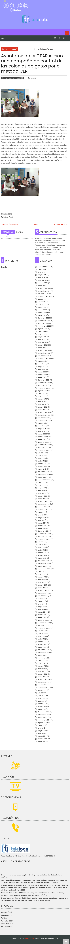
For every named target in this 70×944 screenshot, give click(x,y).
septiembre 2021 (44, 388)
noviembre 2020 (44, 415)
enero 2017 (42, 528)
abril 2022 (41, 369)
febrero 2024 (43, 313)
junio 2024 (42, 304)
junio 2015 (41, 574)
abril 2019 (41, 461)
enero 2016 (42, 558)
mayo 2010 (42, 731)
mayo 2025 (42, 275)
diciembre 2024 (44, 288)
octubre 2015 (42, 566)
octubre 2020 (43, 418)
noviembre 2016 (44, 534)
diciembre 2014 (43, 590)
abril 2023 (41, 339)
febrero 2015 (42, 585)
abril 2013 (41, 639)
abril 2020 (41, 431)
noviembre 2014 (44, 593)
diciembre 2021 (43, 380)
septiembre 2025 (44, 267)
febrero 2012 (42, 674)
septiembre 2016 (44, 539)
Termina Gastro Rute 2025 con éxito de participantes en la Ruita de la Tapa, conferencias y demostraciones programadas (32, 894)
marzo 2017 (42, 523)
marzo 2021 (42, 404)
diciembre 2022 (44, 350)
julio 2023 (41, 331)
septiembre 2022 (44, 358)
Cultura (4, 912)
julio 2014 (41, 601)
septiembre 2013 (44, 628)
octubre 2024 (43, 294)
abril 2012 (41, 669)
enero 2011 (42, 709)
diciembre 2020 (44, 412)
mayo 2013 (42, 636)
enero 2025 (42, 285)
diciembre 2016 (43, 531)
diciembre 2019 (43, 442)
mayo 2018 (42, 488)
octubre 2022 (43, 356)
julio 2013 (41, 631)
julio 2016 (41, 542)
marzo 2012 (42, 671)
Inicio (3, 38)
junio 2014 (41, 604)
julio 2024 (41, 302)
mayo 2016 (42, 547)
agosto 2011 (42, 690)
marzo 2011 (42, 704)
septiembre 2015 (44, 569)
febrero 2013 (42, 644)
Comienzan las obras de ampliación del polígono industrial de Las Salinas (31, 875)
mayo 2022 (42, 366)
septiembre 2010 (44, 720)
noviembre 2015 (44, 563)
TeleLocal (5, 927)
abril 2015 (41, 580)
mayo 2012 (42, 666)
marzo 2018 (42, 493)
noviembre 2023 (44, 321)
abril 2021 (41, 401)
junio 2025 (41, 272)
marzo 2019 (42, 464)
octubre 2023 (43, 323)
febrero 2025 (43, 283)
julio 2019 (41, 453)
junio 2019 (41, 455)
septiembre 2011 (44, 687)
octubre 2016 (42, 536)
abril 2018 (41, 490)
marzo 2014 (42, 612)
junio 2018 (41, 485)
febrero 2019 (42, 466)
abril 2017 (41, 520)
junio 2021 (41, 396)
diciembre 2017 (43, 501)
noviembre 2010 (44, 714)
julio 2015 (41, 571)
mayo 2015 (42, 577)
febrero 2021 (42, 407)
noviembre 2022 (44, 353)
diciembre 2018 (43, 472)
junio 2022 (41, 364)
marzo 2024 (42, 310)
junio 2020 (41, 426)
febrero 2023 (43, 345)
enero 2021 (42, 410)
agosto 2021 (42, 391)
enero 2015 (42, 588)
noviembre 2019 (44, 445)
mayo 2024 (42, 307)
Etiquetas (7, 236)
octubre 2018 (42, 477)
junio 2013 (41, 633)
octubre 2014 (43, 596)
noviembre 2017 (44, 504)
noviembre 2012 (44, 652)
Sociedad (5, 924)
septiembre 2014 (44, 598)
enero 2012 (42, 677)
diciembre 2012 (43, 650)
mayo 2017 (42, 518)
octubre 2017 (42, 507)
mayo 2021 (42, 399)
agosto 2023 (42, 329)
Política (4, 918)
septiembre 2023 (44, 326)
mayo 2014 (42, 606)
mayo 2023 (42, 337)
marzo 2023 (42, 342)
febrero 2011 (42, 706)
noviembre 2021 (44, 383)
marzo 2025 (42, 280)
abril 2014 (41, 609)
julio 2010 (41, 725)
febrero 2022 (43, 375)
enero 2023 (42, 347)
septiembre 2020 (44, 420)
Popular (19, 232)
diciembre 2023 (44, 318)
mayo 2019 (42, 458)
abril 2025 (41, 277)
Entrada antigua (60, 224)
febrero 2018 (42, 496)
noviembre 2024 (44, 291)
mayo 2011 (41, 698)
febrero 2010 (42, 739)
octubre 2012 (42, 655)
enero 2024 (42, 315)
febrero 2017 (42, 526)
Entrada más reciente (9, 224)
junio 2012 (41, 663)
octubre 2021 (42, 385)
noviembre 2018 (44, 474)
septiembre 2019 (44, 450)
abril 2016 (41, 550)
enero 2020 (42, 439)
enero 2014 (42, 617)
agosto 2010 (42, 723)
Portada (4, 921)
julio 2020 (41, 423)
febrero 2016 (42, 555)
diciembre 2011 (43, 679)
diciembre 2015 (43, 561)
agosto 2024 (42, 299)
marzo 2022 (42, 372)
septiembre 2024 (44, 296)
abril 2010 (41, 733)
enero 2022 (42, 377)
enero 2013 (42, 647)
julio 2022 (41, 361)
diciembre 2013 (43, 620)
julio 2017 (41, 512)
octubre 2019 (42, 447)
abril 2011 (41, 701)
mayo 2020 (42, 428)
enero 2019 (42, 469)
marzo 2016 (42, 553)
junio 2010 (41, 728)
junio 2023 (41, 334)
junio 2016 (41, 544)
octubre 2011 (42, 685)
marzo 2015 (42, 582)
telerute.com (29, 938)
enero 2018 (42, 499)
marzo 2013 (42, 642)
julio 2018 (41, 482)
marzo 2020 (42, 434)
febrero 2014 (42, 615)
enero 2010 (42, 741)
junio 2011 (41, 696)
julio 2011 (41, 693)
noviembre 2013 (44, 623)
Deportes (4, 915)
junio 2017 (41, 515)
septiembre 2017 (44, 509)
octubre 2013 (42, 625)
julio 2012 (41, 660)
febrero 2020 (43, 437)
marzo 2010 (42, 736)
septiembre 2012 (44, 658)
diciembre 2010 (43, 712)
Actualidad (8, 232)
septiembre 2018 (44, 480)
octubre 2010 (42, 717)
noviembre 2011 (43, 682)
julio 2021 (41, 393)
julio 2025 (41, 269)
